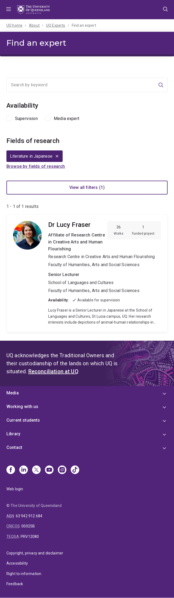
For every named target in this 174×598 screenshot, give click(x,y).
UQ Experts (55, 25)
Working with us (22, 406)
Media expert (66, 118)
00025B (28, 526)
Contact (14, 447)
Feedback (14, 584)
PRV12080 (30, 536)
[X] (36, 470)
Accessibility (17, 563)
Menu (8, 9)
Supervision (26, 118)
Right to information (23, 574)
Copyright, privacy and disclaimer (34, 553)
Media (12, 392)
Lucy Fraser (87, 273)
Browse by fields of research (35, 166)
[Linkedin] (23, 470)
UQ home (14, 25)
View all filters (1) (87, 187)
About (34, 25)
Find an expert (84, 25)
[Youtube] (49, 470)
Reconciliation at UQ (53, 371)
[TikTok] (75, 470)
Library (13, 433)
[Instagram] (62, 470)
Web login (14, 489)
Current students (23, 420)
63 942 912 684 (29, 516)
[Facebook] (10, 470)
